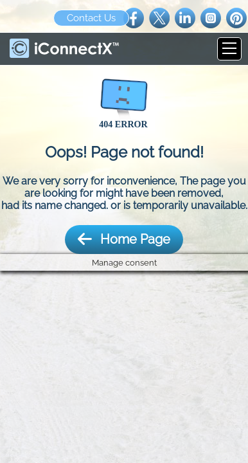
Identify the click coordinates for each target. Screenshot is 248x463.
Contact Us (91, 18)
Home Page (124, 240)
